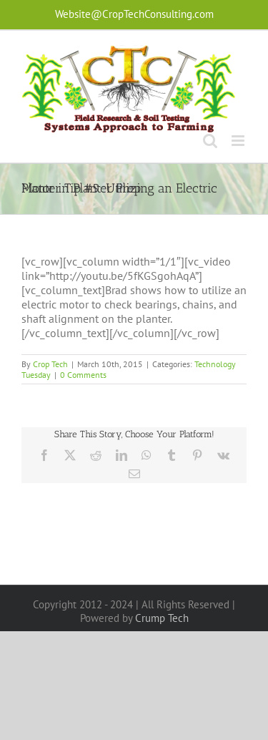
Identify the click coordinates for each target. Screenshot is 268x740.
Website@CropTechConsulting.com (134, 14)
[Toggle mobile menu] (239, 140)
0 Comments (83, 374)
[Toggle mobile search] (210, 140)
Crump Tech (162, 618)
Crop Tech (50, 364)
